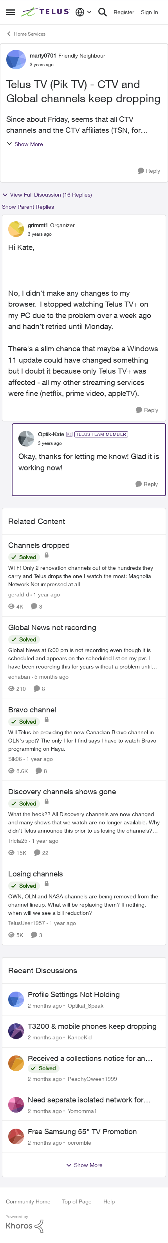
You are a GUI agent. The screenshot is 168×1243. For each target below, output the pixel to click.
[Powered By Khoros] (84, 1224)
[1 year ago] (45, 594)
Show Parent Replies (28, 206)
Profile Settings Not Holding (74, 994)
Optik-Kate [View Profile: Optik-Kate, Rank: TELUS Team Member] (51, 434)
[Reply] (149, 171)
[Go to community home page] (46, 12)
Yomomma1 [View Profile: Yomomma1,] (82, 1110)
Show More (24, 144)
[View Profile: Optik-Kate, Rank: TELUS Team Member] (26, 438)
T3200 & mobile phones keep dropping (92, 1026)
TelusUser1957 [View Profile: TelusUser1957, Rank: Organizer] (26, 923)
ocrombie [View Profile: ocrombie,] (79, 1142)
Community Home (28, 1201)
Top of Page (77, 1201)
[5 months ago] (50, 676)
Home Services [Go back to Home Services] (25, 34)
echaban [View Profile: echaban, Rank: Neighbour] (19, 676)
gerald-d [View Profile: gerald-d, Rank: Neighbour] (18, 594)
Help (109, 1201)
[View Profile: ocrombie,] (16, 1136)
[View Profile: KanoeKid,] (16, 1031)
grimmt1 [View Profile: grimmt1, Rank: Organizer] (38, 225)
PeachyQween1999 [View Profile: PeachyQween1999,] (92, 1078)
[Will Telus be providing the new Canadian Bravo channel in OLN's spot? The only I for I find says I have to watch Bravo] (84, 740)
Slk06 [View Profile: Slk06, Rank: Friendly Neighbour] (15, 758)
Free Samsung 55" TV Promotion (82, 1131)
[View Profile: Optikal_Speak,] (16, 999)
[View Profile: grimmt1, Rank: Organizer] (16, 229)
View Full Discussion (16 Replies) (47, 194)
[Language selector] (83, 12)
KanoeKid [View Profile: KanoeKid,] (80, 1037)
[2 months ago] (45, 1005)
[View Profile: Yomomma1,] (16, 1105)
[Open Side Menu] (10, 12)
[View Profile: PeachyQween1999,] (16, 1063)
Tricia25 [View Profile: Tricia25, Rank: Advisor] (17, 840)
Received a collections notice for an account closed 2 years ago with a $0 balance (90, 1058)
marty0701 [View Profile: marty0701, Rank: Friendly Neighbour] (43, 55)
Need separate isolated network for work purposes (85, 1100)
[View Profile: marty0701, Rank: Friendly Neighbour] (16, 59)
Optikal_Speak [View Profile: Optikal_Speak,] (85, 1005)
